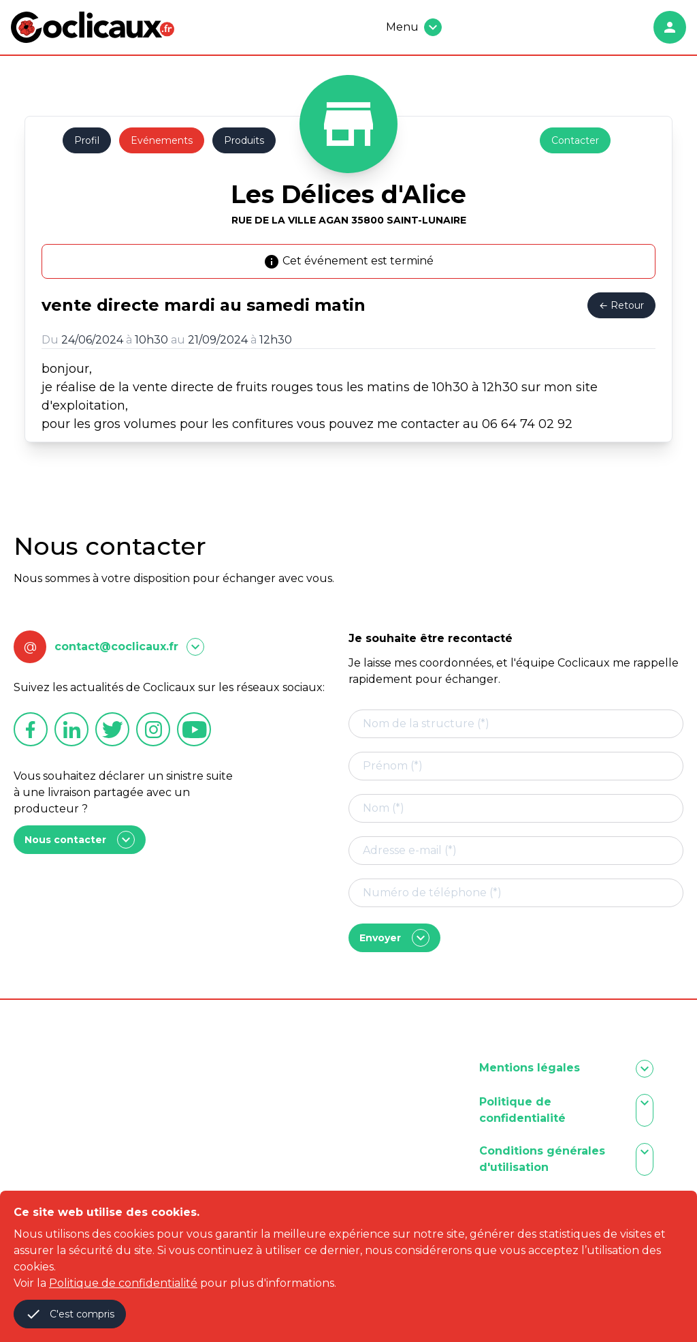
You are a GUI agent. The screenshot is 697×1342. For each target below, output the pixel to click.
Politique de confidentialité (123, 1283)
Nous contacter (80, 840)
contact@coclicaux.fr (116, 646)
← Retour (621, 305)
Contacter (575, 140)
